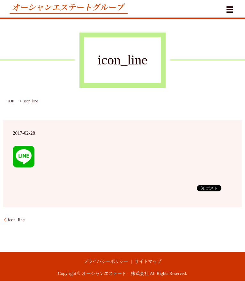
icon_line (16, 220)
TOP (10, 101)
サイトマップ (148, 261)
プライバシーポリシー (106, 261)
